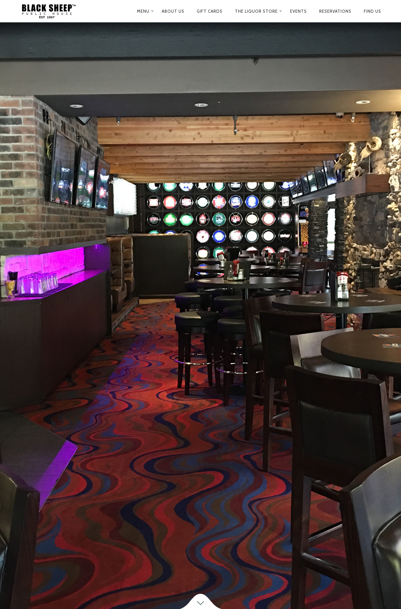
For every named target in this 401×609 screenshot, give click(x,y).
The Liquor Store (256, 11)
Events (298, 11)
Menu (143, 11)
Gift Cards (210, 11)
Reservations (335, 11)
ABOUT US (173, 11)
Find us (372, 11)
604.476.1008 (274, 577)
